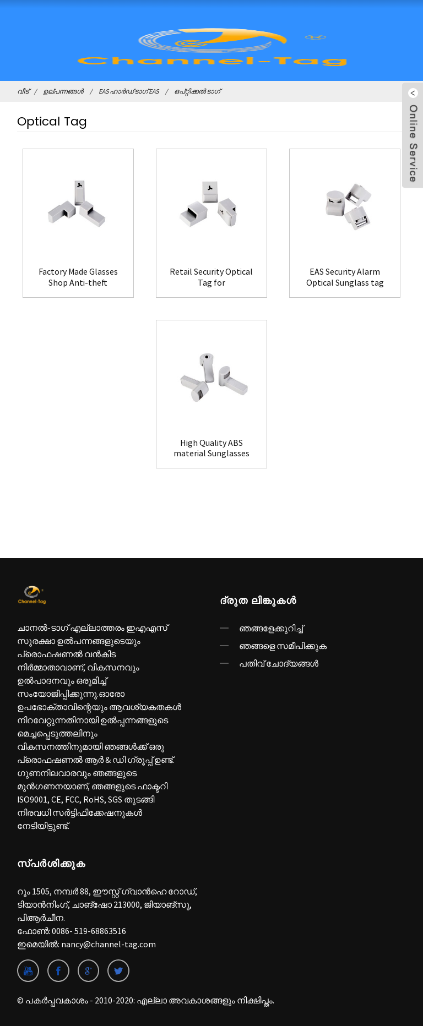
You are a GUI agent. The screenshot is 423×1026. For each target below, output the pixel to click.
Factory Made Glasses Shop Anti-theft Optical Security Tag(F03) (78, 276)
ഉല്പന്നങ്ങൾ (63, 91)
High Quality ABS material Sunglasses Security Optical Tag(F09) (211, 448)
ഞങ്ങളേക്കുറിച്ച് (271, 628)
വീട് (23, 91)
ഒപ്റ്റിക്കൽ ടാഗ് (197, 91)
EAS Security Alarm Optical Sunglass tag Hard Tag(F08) (345, 276)
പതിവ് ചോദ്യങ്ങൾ (278, 663)
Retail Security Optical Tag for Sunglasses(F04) (211, 276)
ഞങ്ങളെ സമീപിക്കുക (283, 645)
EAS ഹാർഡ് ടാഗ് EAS (129, 91)
